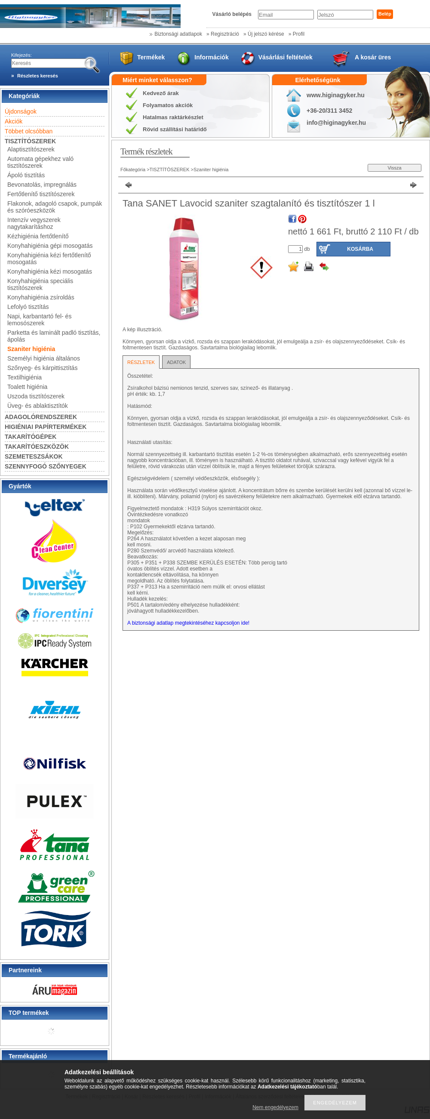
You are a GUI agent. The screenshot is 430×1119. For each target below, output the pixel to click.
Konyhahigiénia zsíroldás (40, 297)
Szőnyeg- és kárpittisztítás (42, 367)
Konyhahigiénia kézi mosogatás (49, 271)
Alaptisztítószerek (31, 149)
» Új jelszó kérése (263, 34)
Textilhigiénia (24, 377)
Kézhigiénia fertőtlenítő (37, 236)
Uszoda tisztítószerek (35, 396)
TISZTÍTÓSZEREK (170, 169)
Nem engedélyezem (275, 1107)
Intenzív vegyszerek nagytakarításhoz (34, 223)
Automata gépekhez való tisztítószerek (40, 162)
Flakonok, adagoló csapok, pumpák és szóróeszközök (54, 207)
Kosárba (360, 249)
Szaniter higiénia (31, 348)
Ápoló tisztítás (26, 175)
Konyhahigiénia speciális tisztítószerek (40, 284)
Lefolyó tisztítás (28, 306)
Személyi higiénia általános (43, 358)
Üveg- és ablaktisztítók (37, 405)
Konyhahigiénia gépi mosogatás (49, 245)
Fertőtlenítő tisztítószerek (40, 194)
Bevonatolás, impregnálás (42, 184)
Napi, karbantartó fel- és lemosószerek (39, 320)
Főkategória (132, 169)
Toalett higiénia (27, 386)
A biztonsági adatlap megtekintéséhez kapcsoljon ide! (188, 623)
